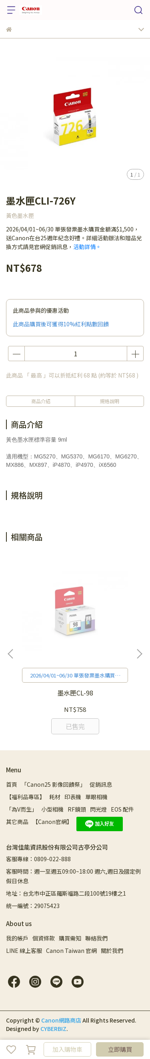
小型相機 (52, 809)
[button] (139, 654)
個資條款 (43, 938)
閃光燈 (98, 809)
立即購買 (120, 1049)
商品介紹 (40, 401)
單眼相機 (96, 797)
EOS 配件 (122, 809)
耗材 (54, 797)
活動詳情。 (87, 247)
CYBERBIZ (53, 1029)
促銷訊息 (101, 784)
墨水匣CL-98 (75, 693)
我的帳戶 (17, 938)
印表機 (72, 797)
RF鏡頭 (77, 809)
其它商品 (17, 822)
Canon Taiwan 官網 (71, 950)
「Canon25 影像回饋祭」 (53, 784)
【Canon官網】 (52, 822)
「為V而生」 (21, 809)
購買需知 (70, 938)
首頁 (11, 784)
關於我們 (112, 950)
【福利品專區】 (25, 797)
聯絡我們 (96, 938)
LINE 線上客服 (24, 950)
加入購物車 (67, 1049)
